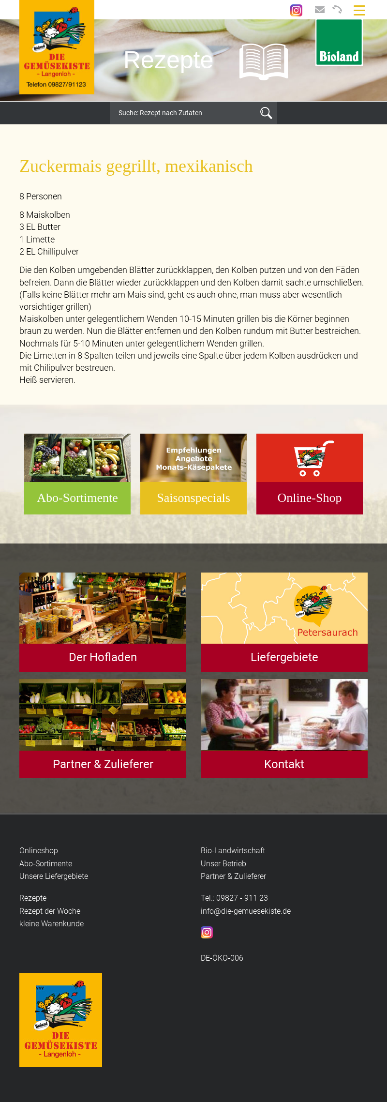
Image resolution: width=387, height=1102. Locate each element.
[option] (193, 60)
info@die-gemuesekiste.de (246, 911)
